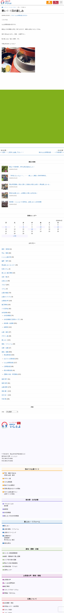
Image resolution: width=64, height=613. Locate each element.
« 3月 (14, 236)
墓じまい (4, 340)
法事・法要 (5, 348)
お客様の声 (5, 300)
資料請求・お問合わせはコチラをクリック (32, 132)
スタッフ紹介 (8, 600)
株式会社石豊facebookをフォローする (15, 436)
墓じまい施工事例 (7, 273)
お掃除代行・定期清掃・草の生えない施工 (9, 528)
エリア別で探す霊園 (10, 550)
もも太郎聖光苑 (18, 15)
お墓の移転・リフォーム (11, 520)
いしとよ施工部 (6, 257)
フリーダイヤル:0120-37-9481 (32, 114)
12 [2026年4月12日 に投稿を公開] (58, 227)
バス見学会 (5, 308)
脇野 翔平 (5, 261)
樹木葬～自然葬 (8, 323)
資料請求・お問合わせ (10, 607)
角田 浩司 (4, 383)
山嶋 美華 (4, 387)
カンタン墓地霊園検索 (10, 544)
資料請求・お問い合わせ (49, 2)
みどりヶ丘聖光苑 (9, 358)
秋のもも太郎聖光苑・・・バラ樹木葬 (50, 152)
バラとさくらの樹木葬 (8, 495)
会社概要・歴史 (8, 594)
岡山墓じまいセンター (8, 265)
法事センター (8, 560)
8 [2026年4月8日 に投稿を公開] (23, 227)
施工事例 (4, 304)
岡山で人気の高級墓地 (10, 554)
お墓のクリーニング (10, 523)
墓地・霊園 (5, 352)
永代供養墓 (7, 315)
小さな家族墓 (8, 472)
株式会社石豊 (13, 425)
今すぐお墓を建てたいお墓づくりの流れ (10, 483)
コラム (4, 289)
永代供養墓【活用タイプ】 (12, 319)
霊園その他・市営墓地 (10, 374)
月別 (3, 411)
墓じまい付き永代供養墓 (11, 506)
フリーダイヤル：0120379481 (56, 2)
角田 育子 (4, 379)
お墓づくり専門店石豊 (9, 2)
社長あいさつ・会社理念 (11, 597)
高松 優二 (4, 391)
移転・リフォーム (7, 344)
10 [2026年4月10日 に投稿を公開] (40, 227)
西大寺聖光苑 (8, 370)
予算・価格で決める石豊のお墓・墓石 (10, 465)
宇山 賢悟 (5, 253)
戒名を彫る (7, 534)
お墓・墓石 (5, 332)
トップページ (5, 7)
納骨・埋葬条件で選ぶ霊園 (12, 547)
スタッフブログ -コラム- (11, 580)
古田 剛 (4, 277)
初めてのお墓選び (9, 476)
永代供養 (4, 312)
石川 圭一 (25, 15)
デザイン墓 (5, 336)
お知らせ (4, 281)
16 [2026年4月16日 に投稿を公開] (32, 229)
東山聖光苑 (7, 355)
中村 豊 (4, 399)
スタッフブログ (13, 7)
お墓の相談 (5, 292)
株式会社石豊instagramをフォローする (44, 436)
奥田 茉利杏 (6, 249)
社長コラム (5, 269)
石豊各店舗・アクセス (10, 557)
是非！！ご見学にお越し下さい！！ (13, 152)
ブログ (12, 15)
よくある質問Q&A (9, 574)
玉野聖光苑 (7, 366)
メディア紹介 (8, 604)
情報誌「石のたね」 (10, 584)
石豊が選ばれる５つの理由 (12, 479)
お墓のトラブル (6, 296)
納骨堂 (6, 327)
